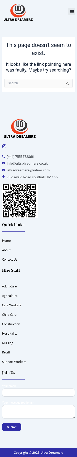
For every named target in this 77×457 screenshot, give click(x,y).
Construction (11, 324)
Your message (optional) (38, 410)
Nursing (7, 343)
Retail (6, 352)
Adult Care (9, 286)
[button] (71, 11)
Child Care (9, 314)
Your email (38, 390)
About (6, 250)
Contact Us (9, 259)
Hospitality (9, 333)
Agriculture (9, 296)
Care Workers (11, 305)
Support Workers (14, 362)
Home (6, 240)
